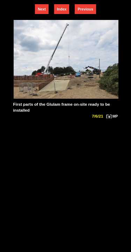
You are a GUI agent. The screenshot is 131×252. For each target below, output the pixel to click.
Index (61, 9)
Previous (85, 9)
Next (42, 9)
